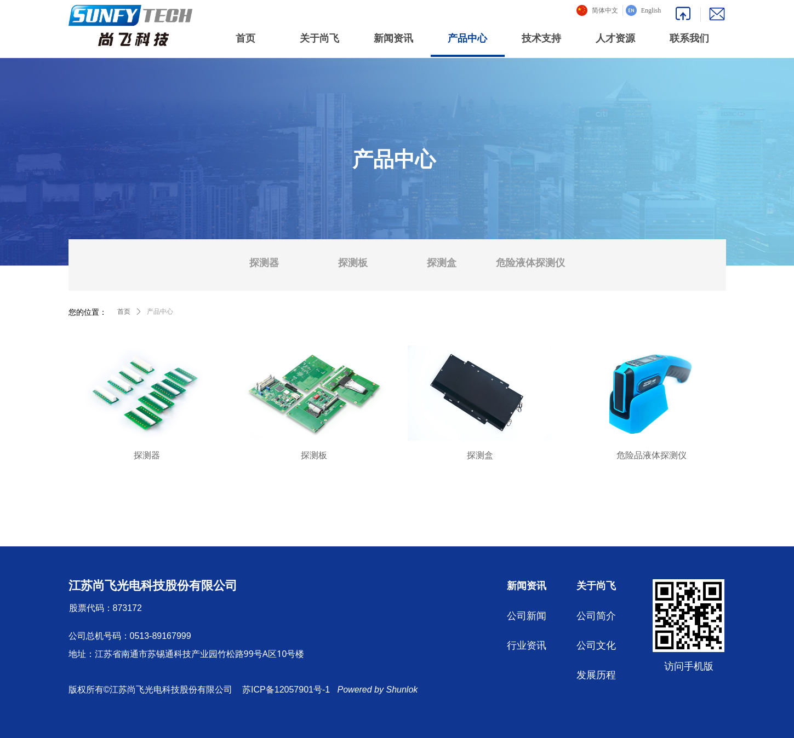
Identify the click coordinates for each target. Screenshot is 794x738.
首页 (123, 311)
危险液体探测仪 (530, 262)
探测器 (264, 262)
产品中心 (160, 311)
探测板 (353, 262)
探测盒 (441, 262)
